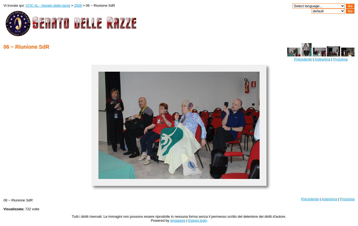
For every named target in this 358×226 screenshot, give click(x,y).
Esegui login (197, 221)
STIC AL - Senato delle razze (48, 5)
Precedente (303, 59)
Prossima (340, 59)
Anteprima (322, 59)
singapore (177, 221)
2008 (78, 5)
